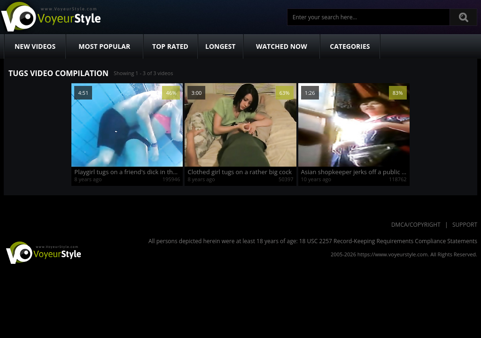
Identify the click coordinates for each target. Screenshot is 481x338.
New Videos (35, 46)
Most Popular (104, 46)
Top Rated (170, 46)
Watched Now (281, 46)
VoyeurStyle (42, 252)
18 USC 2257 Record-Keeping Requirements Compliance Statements (388, 241)
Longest (220, 46)
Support (464, 225)
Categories (350, 46)
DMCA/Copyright (416, 225)
